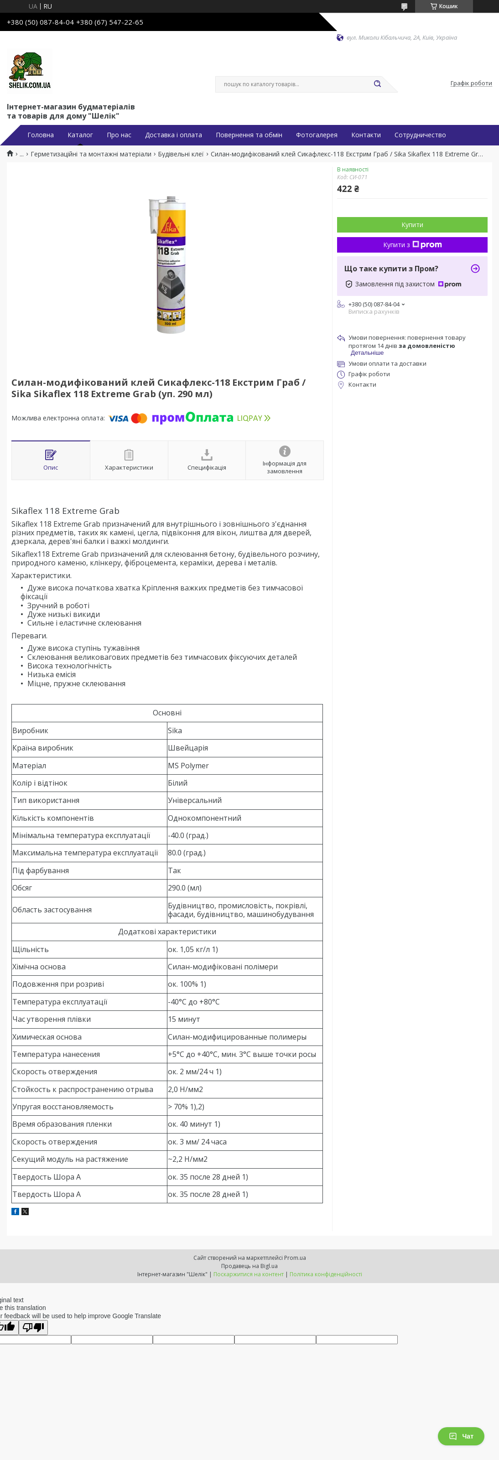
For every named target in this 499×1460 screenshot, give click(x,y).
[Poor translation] (33, 1327)
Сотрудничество (420, 135)
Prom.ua (295, 1258)
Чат (461, 1436)
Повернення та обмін (249, 135)
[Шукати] (377, 84)
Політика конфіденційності (326, 1274)
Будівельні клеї (181, 154)
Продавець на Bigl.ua (249, 1266)
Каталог (80, 135)
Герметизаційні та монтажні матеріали (91, 154)
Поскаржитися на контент (248, 1274)
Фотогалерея (317, 135)
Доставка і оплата (173, 135)
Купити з (412, 244)
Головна (40, 135)
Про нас (119, 135)
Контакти (366, 135)
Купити (412, 224)
